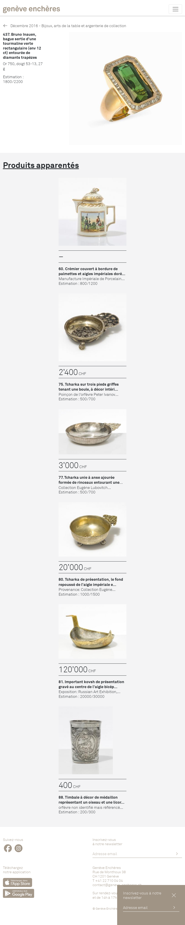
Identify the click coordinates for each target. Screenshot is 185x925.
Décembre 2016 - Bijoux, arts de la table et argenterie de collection (64, 25)
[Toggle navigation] (175, 9)
